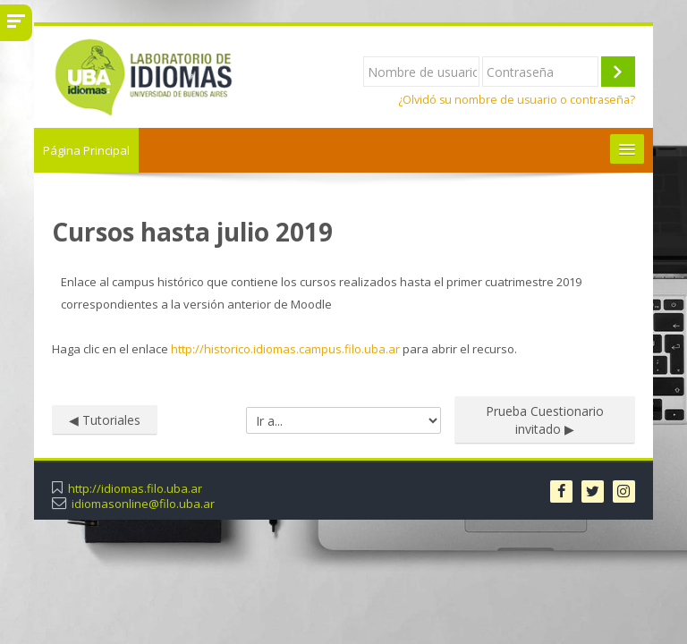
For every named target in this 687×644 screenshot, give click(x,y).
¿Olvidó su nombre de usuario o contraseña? (516, 99)
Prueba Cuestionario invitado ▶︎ (545, 419)
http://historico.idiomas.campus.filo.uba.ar (285, 349)
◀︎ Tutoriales (104, 419)
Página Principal (86, 150)
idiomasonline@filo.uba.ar (143, 504)
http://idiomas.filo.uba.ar (135, 489)
